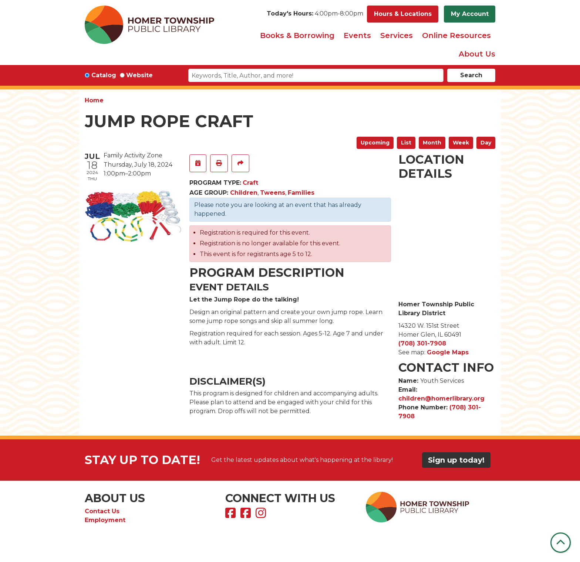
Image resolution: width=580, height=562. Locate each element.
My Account (470, 13)
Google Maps (448, 352)
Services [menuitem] (396, 35)
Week (461, 142)
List (406, 142)
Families (301, 192)
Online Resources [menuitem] (456, 35)
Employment (105, 520)
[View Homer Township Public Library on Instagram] (262, 515)
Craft (250, 182)
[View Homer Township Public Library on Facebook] (231, 515)
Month (432, 142)
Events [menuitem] (357, 35)
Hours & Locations (403, 13)
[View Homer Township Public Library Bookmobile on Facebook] (246, 515)
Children (243, 192)
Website (139, 75)
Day (485, 142)
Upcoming (375, 142)
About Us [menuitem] (477, 54)
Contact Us (102, 511)
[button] (315, 14)
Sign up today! (456, 460)
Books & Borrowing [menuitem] (297, 35)
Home (94, 100)
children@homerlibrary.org (441, 398)
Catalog (103, 75)
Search (471, 75)
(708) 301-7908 (422, 343)
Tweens (272, 192)
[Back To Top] (560, 542)
